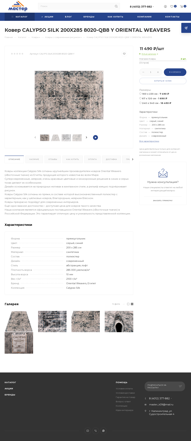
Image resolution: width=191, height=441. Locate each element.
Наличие (34, 159)
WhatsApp (103, 430)
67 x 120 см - (154, 98)
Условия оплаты (124, 388)
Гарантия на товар (125, 397)
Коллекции (121, 406)
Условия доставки (125, 393)
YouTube (87, 430)
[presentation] (35, 137)
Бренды (10, 394)
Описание (14, 159)
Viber (95, 430)
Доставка (111, 159)
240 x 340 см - (156, 103)
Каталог (10, 382)
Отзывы (52, 159)
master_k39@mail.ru (161, 404)
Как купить (72, 159)
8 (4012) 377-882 (141, 6)
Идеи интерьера (124, 410)
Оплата (92, 159)
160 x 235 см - (155, 93)
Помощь (122, 382)
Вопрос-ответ (123, 401)
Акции (9, 388)
